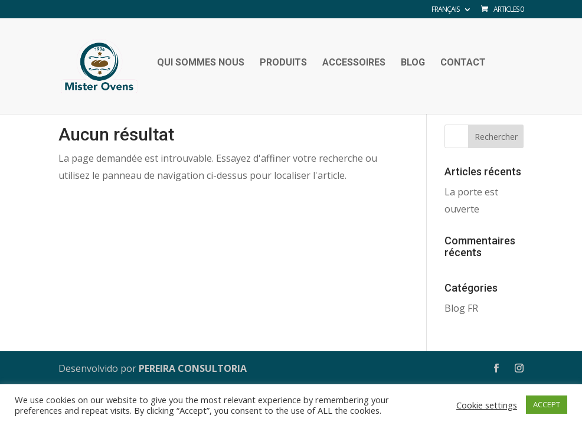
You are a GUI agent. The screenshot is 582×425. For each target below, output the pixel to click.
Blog (413, 63)
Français (445, 10)
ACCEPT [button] (546, 404)
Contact (463, 63)
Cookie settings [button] (486, 405)
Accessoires (353, 63)
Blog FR (461, 308)
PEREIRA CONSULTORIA (193, 368)
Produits (283, 63)
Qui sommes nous (200, 63)
